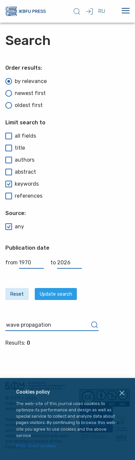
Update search (56, 294)
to (66, 262)
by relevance (26, 81)
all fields (20, 136)
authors (19, 160)
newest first (25, 93)
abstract (20, 172)
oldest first (24, 105)
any (14, 226)
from (24, 262)
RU (101, 11)
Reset (17, 294)
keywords (22, 184)
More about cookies (36, 446)
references (23, 196)
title (15, 148)
